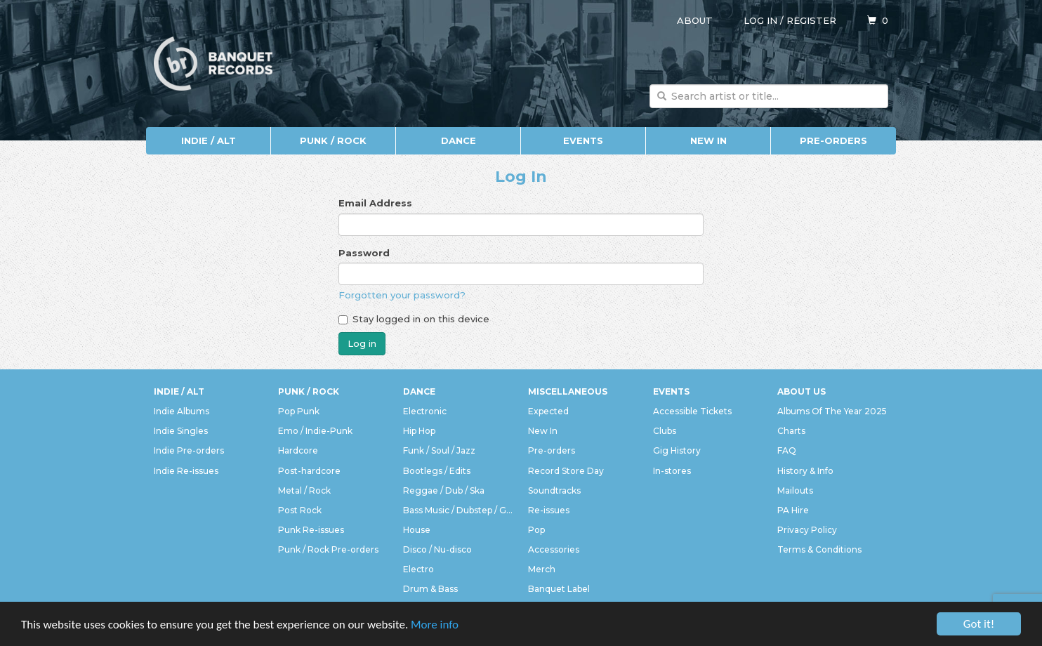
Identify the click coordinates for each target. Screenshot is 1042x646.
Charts (791, 431)
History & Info (805, 471)
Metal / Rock (304, 490)
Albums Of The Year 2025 (832, 411)
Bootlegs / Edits (436, 471)
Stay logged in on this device (413, 318)
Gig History (677, 450)
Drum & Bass (430, 589)
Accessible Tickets (692, 411)
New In (708, 140)
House (416, 530)
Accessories (553, 549)
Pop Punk (298, 411)
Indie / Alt (208, 140)
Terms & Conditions (819, 549)
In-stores (672, 471)
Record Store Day (566, 471)
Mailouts (795, 490)
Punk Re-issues (311, 530)
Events (583, 140)
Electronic (425, 411)
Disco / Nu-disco (437, 549)
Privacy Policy (807, 530)
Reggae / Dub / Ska (443, 490)
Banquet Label (559, 589)
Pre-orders (833, 140)
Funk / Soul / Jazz (439, 450)
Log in (760, 20)
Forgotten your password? (402, 295)
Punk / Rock (333, 140)
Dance (458, 140)
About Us (801, 391)
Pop (536, 530)
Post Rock (300, 510)
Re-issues (548, 510)
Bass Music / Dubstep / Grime (458, 510)
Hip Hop (419, 431)
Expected (548, 411)
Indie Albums (181, 411)
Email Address (375, 203)
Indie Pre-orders (189, 450)
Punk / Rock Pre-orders (328, 549)
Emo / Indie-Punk (315, 431)
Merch (541, 569)
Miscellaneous (567, 391)
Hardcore (298, 450)
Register (811, 20)
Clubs (664, 431)
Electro (418, 569)
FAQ (786, 450)
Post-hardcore (309, 471)
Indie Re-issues (186, 471)
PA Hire (793, 510)
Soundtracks (554, 490)
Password (364, 252)
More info (435, 624)
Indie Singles (181, 431)
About (695, 20)
